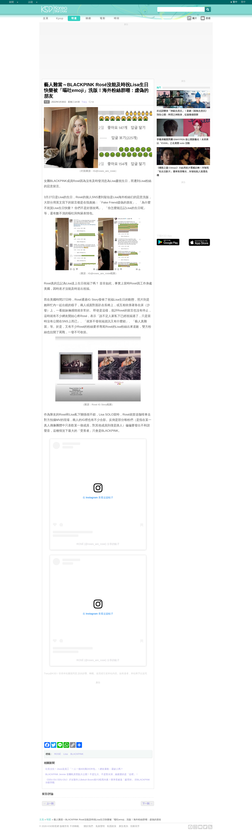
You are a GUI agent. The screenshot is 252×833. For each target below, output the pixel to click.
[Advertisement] (98, 710)
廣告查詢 (123, 826)
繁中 (235, 2)
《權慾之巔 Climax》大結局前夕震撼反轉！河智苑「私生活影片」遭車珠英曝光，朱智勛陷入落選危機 (183, 171)
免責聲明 (100, 826)
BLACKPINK (76, 754)
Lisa (65, 754)
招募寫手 (135, 826)
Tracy (84, 102)
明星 (47, 102)
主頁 (41, 819)
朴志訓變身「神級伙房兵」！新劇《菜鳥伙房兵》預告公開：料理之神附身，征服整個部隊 (182, 113)
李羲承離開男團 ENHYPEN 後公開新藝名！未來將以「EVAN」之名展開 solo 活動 (182, 141)
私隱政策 (111, 826)
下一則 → (147, 803)
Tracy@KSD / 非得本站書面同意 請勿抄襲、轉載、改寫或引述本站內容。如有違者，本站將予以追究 (95, 673)
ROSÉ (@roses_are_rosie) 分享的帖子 (97, 544)
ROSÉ (57, 754)
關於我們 (88, 826)
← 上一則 (49, 803)
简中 (243, 2)
